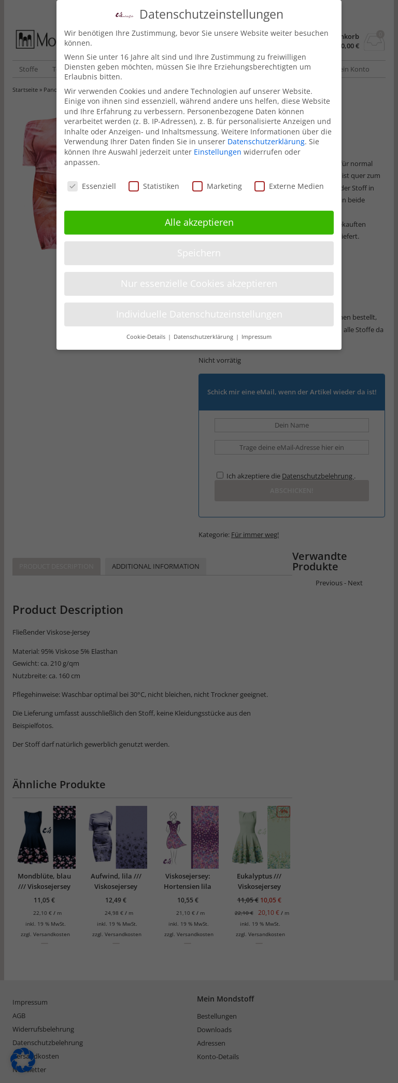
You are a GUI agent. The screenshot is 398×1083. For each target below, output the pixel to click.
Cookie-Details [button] (146, 336)
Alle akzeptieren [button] (199, 222)
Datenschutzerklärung (266, 141)
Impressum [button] (256, 336)
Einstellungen (217, 152)
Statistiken (154, 185)
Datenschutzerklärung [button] (204, 336)
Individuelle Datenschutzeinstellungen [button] (199, 314)
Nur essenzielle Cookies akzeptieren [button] (199, 283)
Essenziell (91, 185)
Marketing (217, 185)
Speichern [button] (199, 252)
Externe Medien (289, 185)
